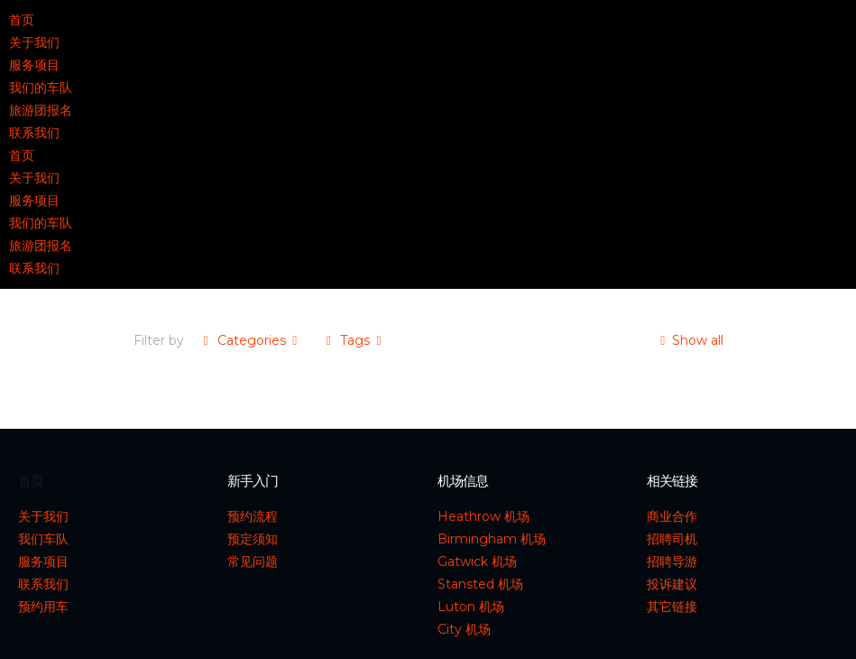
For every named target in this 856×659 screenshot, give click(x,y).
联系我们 (34, 133)
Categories (251, 340)
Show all (688, 340)
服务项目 (34, 65)
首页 (21, 20)
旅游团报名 (40, 110)
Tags (354, 340)
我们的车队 (40, 87)
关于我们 (34, 42)
